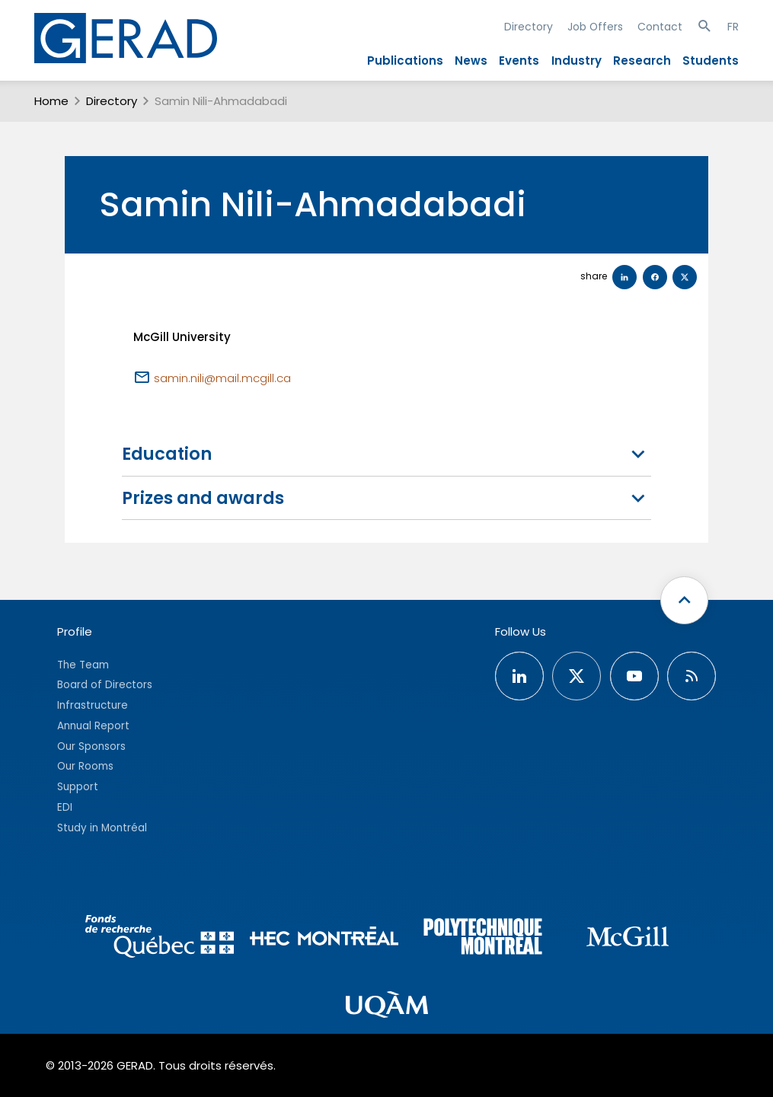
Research (642, 61)
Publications (405, 61)
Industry (576, 61)
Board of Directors (104, 685)
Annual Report (93, 726)
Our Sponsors (91, 746)
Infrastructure (92, 705)
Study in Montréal (102, 828)
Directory (528, 26)
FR (733, 26)
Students (710, 61)
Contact (659, 26)
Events (519, 61)
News (471, 61)
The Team (83, 665)
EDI (64, 807)
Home (51, 101)
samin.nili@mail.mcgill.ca (222, 378)
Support (77, 787)
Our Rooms (85, 766)
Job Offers (595, 26)
